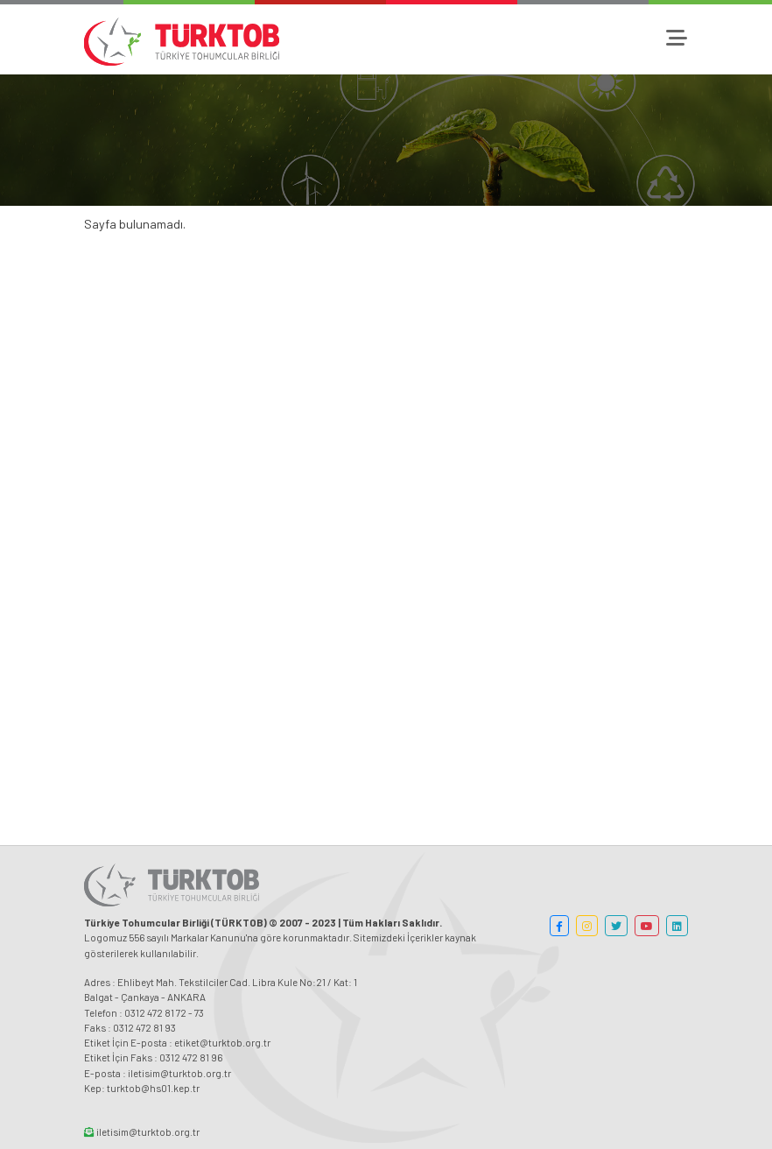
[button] (559, 925)
